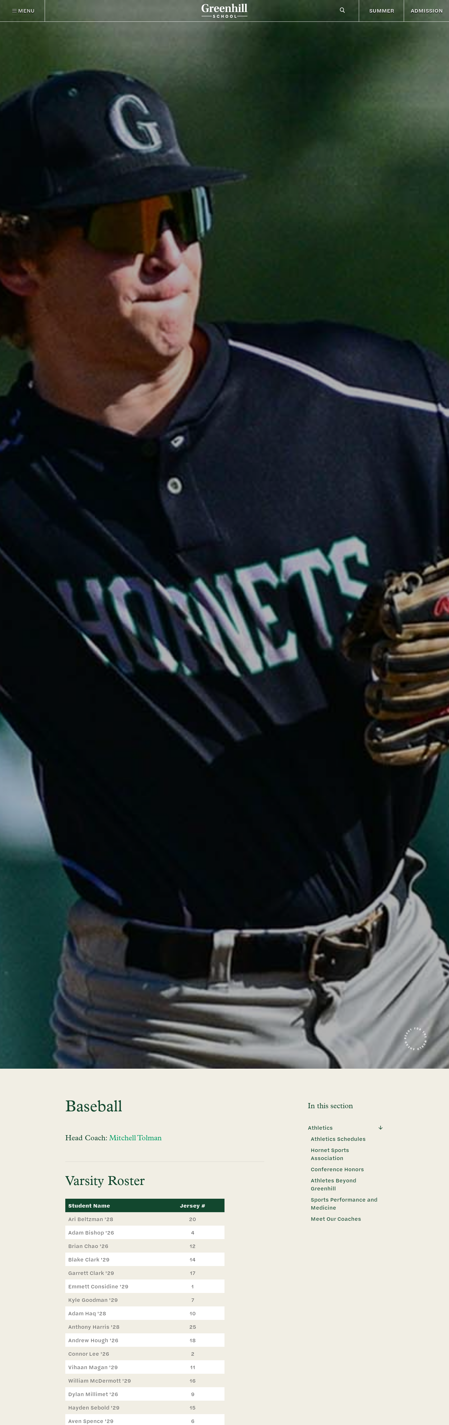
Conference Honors (337, 1169)
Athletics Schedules (338, 1139)
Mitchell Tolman (135, 1138)
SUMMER (381, 10)
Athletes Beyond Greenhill (333, 1184)
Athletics (320, 1127)
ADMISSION (427, 10)
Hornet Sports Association (330, 1154)
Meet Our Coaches (336, 1218)
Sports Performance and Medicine (344, 1203)
